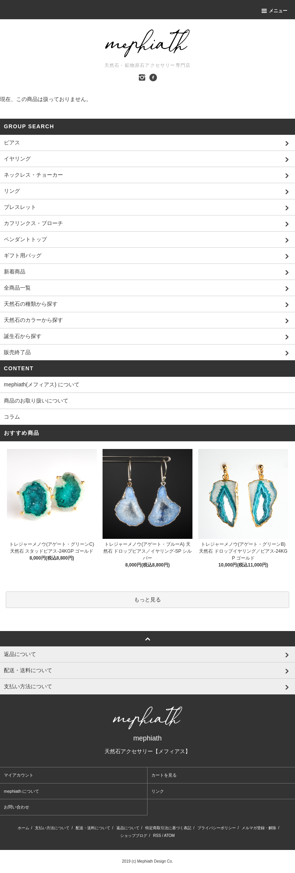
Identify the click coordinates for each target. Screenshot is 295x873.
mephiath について (21, 791)
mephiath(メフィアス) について (42, 384)
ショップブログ (133, 835)
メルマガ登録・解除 (259, 828)
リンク (157, 791)
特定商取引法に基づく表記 (168, 828)
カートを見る (164, 775)
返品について (127, 828)
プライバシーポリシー (216, 828)
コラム (12, 417)
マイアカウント (18, 775)
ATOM (169, 835)
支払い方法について (52, 828)
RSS (157, 835)
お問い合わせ (16, 807)
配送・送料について (93, 828)
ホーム (23, 828)
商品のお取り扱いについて (36, 401)
